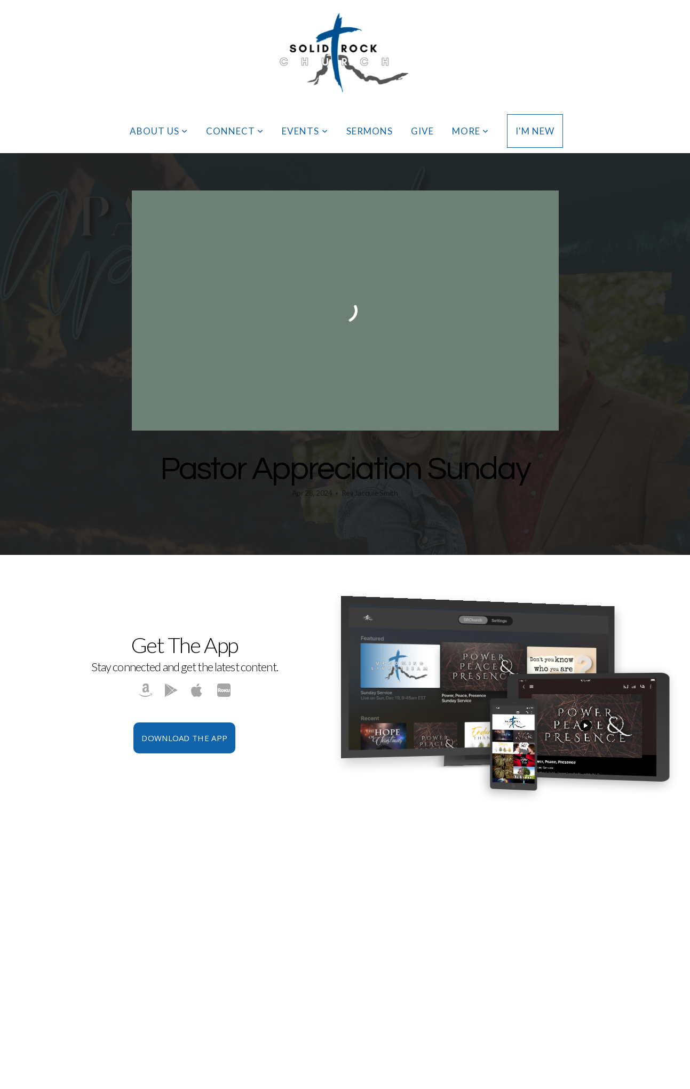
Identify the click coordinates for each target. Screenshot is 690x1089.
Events (305, 131)
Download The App (184, 738)
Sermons (369, 131)
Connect (235, 131)
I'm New (534, 131)
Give (422, 131)
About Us (159, 131)
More (470, 131)
